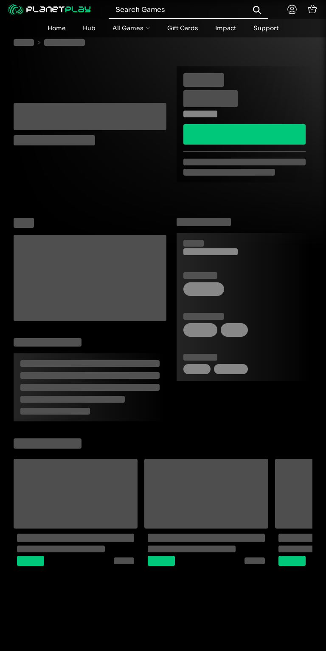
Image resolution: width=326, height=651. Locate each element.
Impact (225, 28)
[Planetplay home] (49, 9)
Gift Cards (182, 28)
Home (57, 28)
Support (266, 28)
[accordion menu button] (131, 28)
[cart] (312, 9)
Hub (89, 28)
